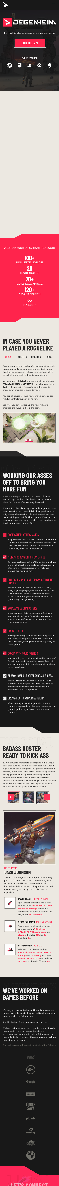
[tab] (9, 359)
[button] (54, 5)
